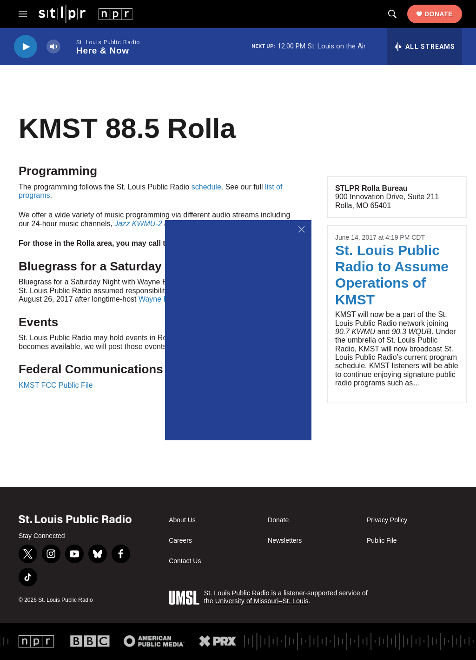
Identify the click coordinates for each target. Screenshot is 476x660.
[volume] (53, 46)
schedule (206, 187)
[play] (25, 46)
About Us (182, 520)
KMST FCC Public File (56, 385)
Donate (438, 14)
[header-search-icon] (392, 14)
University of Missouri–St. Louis (262, 601)
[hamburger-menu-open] (23, 14)
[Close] (301, 229)
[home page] (85, 13)
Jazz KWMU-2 (138, 224)
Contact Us (185, 561)
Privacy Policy (387, 520)
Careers (180, 540)
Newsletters (285, 540)
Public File (382, 540)
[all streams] (424, 46)
